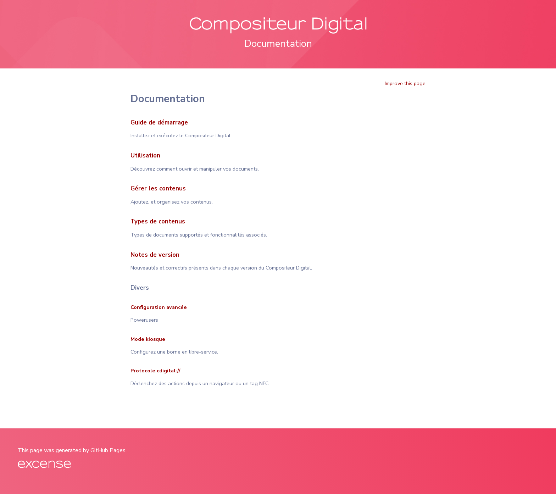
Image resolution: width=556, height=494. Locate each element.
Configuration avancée (158, 307)
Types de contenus (157, 221)
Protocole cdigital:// (155, 370)
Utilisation (145, 155)
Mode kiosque (147, 339)
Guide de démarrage (159, 122)
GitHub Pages (108, 450)
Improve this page (405, 83)
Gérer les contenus (158, 188)
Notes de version (154, 255)
